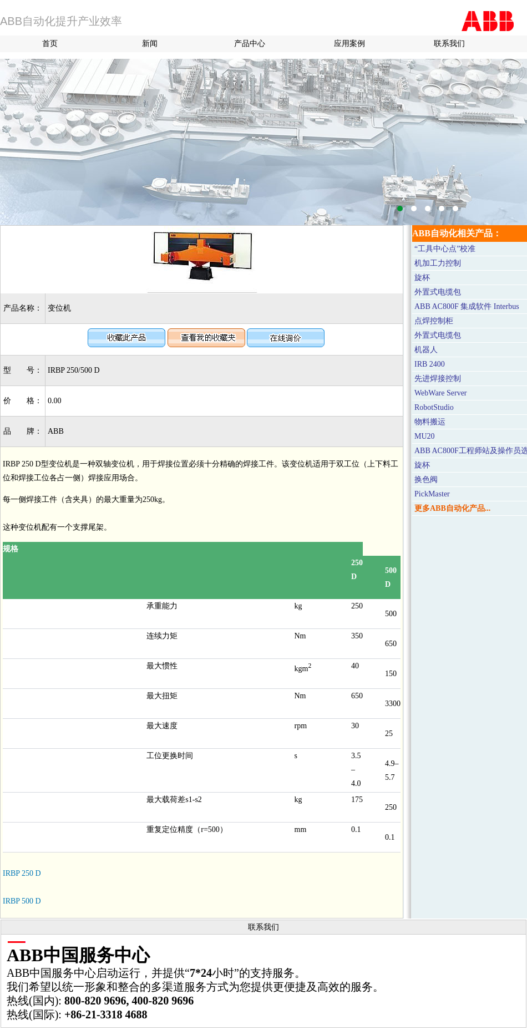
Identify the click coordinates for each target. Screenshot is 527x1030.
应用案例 (349, 43)
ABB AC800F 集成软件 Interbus (466, 306)
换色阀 (426, 479)
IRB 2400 (429, 364)
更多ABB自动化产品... (452, 508)
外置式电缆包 (437, 292)
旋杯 (422, 277)
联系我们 (449, 43)
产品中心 (249, 43)
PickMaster (432, 494)
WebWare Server (440, 393)
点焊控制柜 (433, 321)
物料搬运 (429, 422)
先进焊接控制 (437, 378)
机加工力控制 (437, 263)
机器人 (426, 350)
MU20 (424, 436)
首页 (50, 43)
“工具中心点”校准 (444, 249)
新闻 (150, 43)
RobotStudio (434, 407)
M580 (263, 142)
